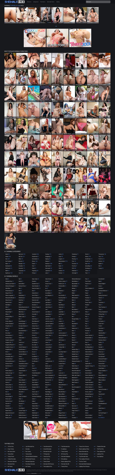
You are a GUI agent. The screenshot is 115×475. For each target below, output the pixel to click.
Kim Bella (61, 279)
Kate (46, 387)
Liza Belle (61, 356)
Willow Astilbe (102, 380)
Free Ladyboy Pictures (84, 459)
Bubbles (21, 333)
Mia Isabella (75, 283)
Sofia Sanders (89, 417)
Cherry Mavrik (23, 380)
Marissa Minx (62, 405)
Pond (87, 318)
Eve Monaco (35, 361)
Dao (33, 290)
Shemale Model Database (31, 456)
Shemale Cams (50, 1)
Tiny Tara (101, 316)
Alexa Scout (9, 300)
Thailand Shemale (101, 446)
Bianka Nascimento (24, 307)
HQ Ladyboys (64, 459)
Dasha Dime (35, 293)
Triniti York (101, 323)
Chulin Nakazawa (23, 389)
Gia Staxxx (35, 375)
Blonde (21, 261)
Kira (60, 288)
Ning (73, 389)
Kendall (47, 403)
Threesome (102, 254)
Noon (74, 396)
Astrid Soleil (9, 380)
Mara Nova (61, 389)
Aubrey (8, 382)
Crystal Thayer (23, 410)
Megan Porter (62, 413)
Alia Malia (8, 304)
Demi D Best (35, 295)
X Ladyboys (64, 449)
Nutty (74, 403)
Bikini (21, 258)
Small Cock (88, 258)
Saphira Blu (88, 363)
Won (99, 384)
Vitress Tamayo (103, 365)
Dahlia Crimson (23, 415)
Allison (8, 314)
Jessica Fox (48, 344)
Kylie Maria (62, 304)
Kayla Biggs (48, 391)
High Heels (48, 266)
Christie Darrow (23, 387)
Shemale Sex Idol (47, 451)
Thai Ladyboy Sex (101, 451)
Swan (100, 293)
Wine (100, 382)
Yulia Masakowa (102, 403)
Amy (7, 330)
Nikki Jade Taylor (76, 375)
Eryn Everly (35, 349)
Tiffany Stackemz (103, 311)
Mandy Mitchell (63, 384)
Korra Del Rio (62, 295)
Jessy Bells (48, 349)
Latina (61, 254)
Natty (74, 363)
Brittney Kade (22, 323)
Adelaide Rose (10, 281)
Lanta (61, 309)
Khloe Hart (48, 413)
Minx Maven (75, 309)
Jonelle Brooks (49, 361)
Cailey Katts (22, 337)
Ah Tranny (10, 466)
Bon (20, 318)
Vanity (100, 344)
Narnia (74, 344)
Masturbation (63, 261)
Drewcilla (35, 314)
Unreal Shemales (47, 449)
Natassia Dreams (77, 361)
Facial (34, 263)
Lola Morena (62, 361)
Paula (87, 293)
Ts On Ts (101, 258)
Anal (8, 254)
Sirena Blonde (88, 403)
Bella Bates (22, 295)
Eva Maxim (35, 356)
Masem (61, 408)
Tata (100, 300)
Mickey (74, 288)
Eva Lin (34, 354)
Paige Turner (75, 410)
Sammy (87, 356)
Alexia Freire (9, 302)
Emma (34, 330)
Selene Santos (89, 387)
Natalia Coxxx (76, 351)
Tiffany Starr (102, 314)
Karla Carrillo (49, 380)
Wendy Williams (102, 375)
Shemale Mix (34, 473)
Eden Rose (35, 318)
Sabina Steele (89, 351)
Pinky (87, 311)
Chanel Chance (23, 365)
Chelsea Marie (23, 375)
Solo (87, 263)
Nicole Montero (76, 373)
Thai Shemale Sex (65, 446)
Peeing (74, 256)
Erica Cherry (35, 337)
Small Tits (88, 261)
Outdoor (61, 270)
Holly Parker (35, 417)
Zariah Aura (101, 408)
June (46, 363)
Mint (73, 307)
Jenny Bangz (49, 340)
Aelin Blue (9, 288)
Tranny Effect (64, 466)
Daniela (34, 281)
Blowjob (22, 263)
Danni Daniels (36, 286)
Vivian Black (101, 368)
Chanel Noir (22, 368)
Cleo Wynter (22, 401)
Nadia (74, 326)
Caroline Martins (23, 354)
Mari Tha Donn (63, 398)
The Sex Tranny (82, 461)
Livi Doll (61, 354)
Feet (33, 266)
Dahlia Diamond (23, 417)
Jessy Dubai (48, 351)
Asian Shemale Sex (83, 451)
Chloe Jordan (22, 382)
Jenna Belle (48, 326)
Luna (60, 370)
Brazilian (22, 266)
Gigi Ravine (35, 380)
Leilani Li (61, 321)
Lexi (60, 330)
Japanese (48, 270)
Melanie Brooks (63, 417)
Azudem (8, 405)
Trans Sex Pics (46, 456)
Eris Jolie (35, 344)
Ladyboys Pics (100, 454)
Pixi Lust (87, 314)
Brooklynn (22, 328)
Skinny (88, 256)
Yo (100, 396)
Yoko (100, 398)
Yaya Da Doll (101, 394)
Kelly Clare (48, 398)
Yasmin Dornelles (103, 389)
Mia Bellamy (75, 281)
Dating (57, 1)
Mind (74, 302)
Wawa (100, 373)
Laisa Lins (62, 307)
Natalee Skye (75, 349)
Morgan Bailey (76, 318)
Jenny (47, 337)
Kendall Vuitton (49, 410)
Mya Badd (75, 323)
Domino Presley (36, 307)
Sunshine (101, 288)
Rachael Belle (89, 337)
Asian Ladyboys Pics (66, 461)
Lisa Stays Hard (63, 351)
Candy (21, 344)
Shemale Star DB (65, 464)
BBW (8, 270)
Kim (46, 417)
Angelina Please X (10, 344)
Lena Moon (62, 326)
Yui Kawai (101, 401)
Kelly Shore (48, 401)
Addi (7, 279)
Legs (61, 256)
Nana (73, 333)
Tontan (100, 318)
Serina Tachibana (90, 389)
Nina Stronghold (76, 387)
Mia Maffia (75, 286)
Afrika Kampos (10, 290)
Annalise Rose (9, 358)
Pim (86, 307)
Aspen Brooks (9, 377)
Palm (74, 413)
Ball (20, 279)
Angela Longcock (10, 340)
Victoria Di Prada (103, 358)
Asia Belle (8, 375)
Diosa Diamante (36, 302)
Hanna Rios (35, 403)
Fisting (34, 273)
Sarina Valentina (90, 375)
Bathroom (9, 268)
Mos (73, 321)
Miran (74, 314)
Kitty (60, 293)
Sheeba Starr (89, 396)
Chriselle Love (22, 384)
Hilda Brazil (35, 413)
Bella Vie (21, 302)
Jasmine (48, 316)
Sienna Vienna (89, 401)
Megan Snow (62, 415)
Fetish (34, 268)
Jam (46, 309)
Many (61, 387)
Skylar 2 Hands (89, 408)
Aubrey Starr (9, 387)
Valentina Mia (102, 333)
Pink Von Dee (88, 309)
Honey (47, 281)
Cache (21, 335)
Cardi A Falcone (23, 347)
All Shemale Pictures (30, 459)
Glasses (47, 261)
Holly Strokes (49, 279)
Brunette (22, 268)
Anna (7, 351)
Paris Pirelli (88, 281)
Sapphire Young (90, 365)
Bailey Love (9, 417)
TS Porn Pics (11, 446)
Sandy (87, 361)
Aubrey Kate (9, 384)
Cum (21, 273)
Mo (73, 316)
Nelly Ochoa (75, 365)
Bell (20, 290)
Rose (87, 342)
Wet (100, 266)
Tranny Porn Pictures (84, 446)
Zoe (100, 410)
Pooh (87, 321)
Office (61, 268)
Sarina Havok (88, 373)
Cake (20, 340)
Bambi (21, 281)
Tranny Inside (29, 454)
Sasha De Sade (89, 377)
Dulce (34, 316)
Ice (46, 288)
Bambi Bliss (22, 283)
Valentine (101, 335)
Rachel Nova (88, 340)
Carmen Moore (23, 351)
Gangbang (48, 256)
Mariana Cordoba (64, 403)
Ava (7, 391)
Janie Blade (48, 314)
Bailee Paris (9, 410)
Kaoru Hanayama (50, 375)
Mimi (74, 300)
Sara (87, 368)
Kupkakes (62, 300)
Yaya (100, 391)
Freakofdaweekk (36, 373)
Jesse (47, 342)
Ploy (87, 316)
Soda (86, 410)
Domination (35, 258)
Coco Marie (22, 408)
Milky (73, 293)
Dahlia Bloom (22, 413)
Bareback (9, 266)
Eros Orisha (35, 347)
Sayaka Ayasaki (89, 382)
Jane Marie (48, 311)
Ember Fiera (35, 326)
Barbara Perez (22, 286)
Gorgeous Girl (36, 387)
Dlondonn (35, 304)
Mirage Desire (76, 311)
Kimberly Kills (62, 286)
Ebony (34, 261)
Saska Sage (88, 380)
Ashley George (10, 373)
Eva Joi (34, 351)
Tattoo (87, 270)
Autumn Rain (9, 389)
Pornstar (75, 263)
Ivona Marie (48, 293)
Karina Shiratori (49, 377)
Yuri (99, 405)
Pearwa (87, 300)
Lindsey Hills (62, 347)
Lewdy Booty (62, 328)
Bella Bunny (22, 297)
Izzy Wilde (48, 300)
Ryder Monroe (89, 349)
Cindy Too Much (23, 396)
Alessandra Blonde (11, 297)
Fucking (48, 254)
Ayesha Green (9, 401)
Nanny (74, 337)
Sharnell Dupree (89, 394)
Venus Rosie (101, 354)
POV (74, 268)
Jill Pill (47, 354)
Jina (46, 356)
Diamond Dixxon (36, 297)
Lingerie (61, 258)
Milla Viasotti (75, 295)
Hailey (34, 401)
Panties (61, 273)
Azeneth (8, 403)
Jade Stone (48, 304)
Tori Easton (101, 321)
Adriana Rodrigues (10, 286)
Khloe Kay (48, 415)
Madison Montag (63, 377)
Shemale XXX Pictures (48, 464)
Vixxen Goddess (102, 370)
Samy (87, 358)
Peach (87, 295)
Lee (60, 316)
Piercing (75, 258)
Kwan (60, 302)
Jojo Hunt (48, 358)
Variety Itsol (101, 349)
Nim (73, 384)
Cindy (21, 394)
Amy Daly (8, 333)
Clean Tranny (46, 459)
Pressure (87, 328)
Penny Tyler (88, 302)
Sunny (100, 286)
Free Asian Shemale (30, 464)
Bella (20, 293)
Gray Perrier (35, 394)
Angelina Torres (10, 347)
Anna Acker (9, 354)
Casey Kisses (22, 361)
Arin (7, 368)
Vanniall (101, 347)
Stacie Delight (102, 283)
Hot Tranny (28, 466)
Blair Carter (22, 314)
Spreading (88, 266)
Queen (87, 333)
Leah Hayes (62, 314)
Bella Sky (21, 300)
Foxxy (34, 368)
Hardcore (48, 263)
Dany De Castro (36, 288)
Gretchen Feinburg (36, 396)
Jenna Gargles (49, 330)
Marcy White (62, 394)
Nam (74, 330)
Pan (73, 415)
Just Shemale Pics (30, 446)
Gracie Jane (35, 391)
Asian (8, 256)
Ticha (100, 309)
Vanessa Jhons (102, 340)
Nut (73, 401)
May (60, 410)
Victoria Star (101, 363)
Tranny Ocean (46, 461)
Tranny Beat (10, 454)
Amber (8, 318)
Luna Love (62, 373)
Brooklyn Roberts (23, 326)
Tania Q (101, 297)
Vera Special (101, 356)
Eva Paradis (35, 358)
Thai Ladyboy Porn (47, 466)
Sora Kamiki (101, 279)
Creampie (22, 270)
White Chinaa (102, 377)
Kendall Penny (49, 408)
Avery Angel (9, 396)
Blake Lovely (22, 316)
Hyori (47, 286)
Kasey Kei (48, 384)
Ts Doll (100, 326)
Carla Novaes (22, 349)
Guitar (34, 398)
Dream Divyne (36, 311)
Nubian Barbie (76, 398)
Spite (100, 281)
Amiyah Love (9, 326)
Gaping (48, 258)
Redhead (75, 270)
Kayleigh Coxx (49, 394)
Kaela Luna (48, 365)
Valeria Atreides (102, 337)
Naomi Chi (75, 342)
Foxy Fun (34, 370)
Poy (86, 326)
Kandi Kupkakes (49, 370)
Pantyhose (75, 254)
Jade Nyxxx (48, 302)
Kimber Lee (62, 283)
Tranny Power (11, 456)
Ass (8, 258)
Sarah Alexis (88, 370)
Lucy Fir (61, 368)
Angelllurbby (9, 349)
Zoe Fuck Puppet (103, 413)
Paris (87, 279)
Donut (34, 309)
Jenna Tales (48, 335)
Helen (34, 410)
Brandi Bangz (22, 321)
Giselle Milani (35, 384)
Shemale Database (65, 456)
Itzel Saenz (48, 290)
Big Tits (22, 256)
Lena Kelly (62, 323)
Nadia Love (75, 328)
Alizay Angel (9, 311)
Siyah (87, 405)
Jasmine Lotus (49, 321)
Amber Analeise (10, 323)
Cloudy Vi (21, 403)
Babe (8, 263)
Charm (21, 373)
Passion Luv (88, 283)
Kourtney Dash (63, 297)
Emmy (34, 335)
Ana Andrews (9, 335)
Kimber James (63, 281)
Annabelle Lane (10, 356)
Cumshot (35, 254)
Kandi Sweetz (49, 373)
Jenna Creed (49, 328)
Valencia (100, 330)
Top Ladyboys (100, 456)
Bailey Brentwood (10, 413)
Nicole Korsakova (76, 370)
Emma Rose (35, 333)
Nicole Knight (75, 368)
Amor (8, 328)
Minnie (74, 304)
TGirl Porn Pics (100, 449)
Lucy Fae (61, 365)
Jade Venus (48, 307)
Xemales (28, 449)
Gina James (35, 382)
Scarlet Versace (89, 384)
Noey (73, 394)
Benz (21, 304)
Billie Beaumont (23, 309)
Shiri (87, 398)
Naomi (74, 340)
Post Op (74, 266)
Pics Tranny (28, 451)
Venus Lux (101, 351)
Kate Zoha (48, 389)
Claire (21, 398)
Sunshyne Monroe (103, 290)
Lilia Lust (61, 337)
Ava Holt (8, 394)
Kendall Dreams (49, 405)
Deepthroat (35, 256)
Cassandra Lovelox (23, 363)
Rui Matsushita (89, 347)
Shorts (87, 254)
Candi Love (22, 342)
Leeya (61, 318)
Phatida (87, 304)
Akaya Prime (9, 293)
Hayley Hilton (35, 405)
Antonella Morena (10, 361)
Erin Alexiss (35, 342)
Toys (100, 256)
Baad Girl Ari (9, 408)
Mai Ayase (61, 380)
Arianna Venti (9, 363)
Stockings (88, 268)
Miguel (74, 290)
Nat (73, 347)
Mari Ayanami (63, 396)
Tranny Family (64, 451)
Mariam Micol (62, 401)
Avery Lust (9, 398)
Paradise (74, 417)
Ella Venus (35, 323)
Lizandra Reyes (63, 358)
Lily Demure (62, 344)
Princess (88, 330)
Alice (7, 307)
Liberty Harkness (63, 335)
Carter (21, 356)
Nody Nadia (75, 391)
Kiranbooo (61, 290)
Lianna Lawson (63, 333)
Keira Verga (49, 396)
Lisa (60, 349)
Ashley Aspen (9, 370)
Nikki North (75, 377)
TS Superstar (46, 454)
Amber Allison (9, 321)
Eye (33, 365)
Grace (34, 389)
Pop (86, 323)
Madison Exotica (63, 375)
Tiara (100, 304)
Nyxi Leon (75, 405)
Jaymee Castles (49, 323)
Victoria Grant (102, 361)
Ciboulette (22, 391)
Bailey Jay (9, 415)
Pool (74, 261)
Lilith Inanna (62, 340)
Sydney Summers (103, 295)
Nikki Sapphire (75, 380)
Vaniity (101, 342)
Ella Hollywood (35, 321)
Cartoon (21, 358)
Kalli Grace (48, 368)
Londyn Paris (62, 363)
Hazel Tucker (35, 408)
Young (100, 268)
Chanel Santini (23, 370)
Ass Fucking (9, 261)
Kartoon (47, 382)
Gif (33, 377)
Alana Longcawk (10, 295)
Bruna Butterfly (23, 330)
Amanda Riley (9, 316)
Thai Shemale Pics (47, 446)
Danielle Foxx (35, 283)
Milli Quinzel (75, 297)
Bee (20, 288)
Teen (87, 273)
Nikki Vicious (75, 382)
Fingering (35, 270)
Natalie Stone (75, 358)
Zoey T (100, 415)
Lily (60, 342)
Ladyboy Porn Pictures (84, 466)
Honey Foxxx (49, 283)
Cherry (21, 377)
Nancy (74, 335)
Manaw (61, 382)
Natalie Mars (75, 356)
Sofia (86, 413)
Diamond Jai (35, 300)
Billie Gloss (22, 311)
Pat (86, 286)
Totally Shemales (12, 459)
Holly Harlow (35, 415)
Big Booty (9, 273)
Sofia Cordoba (89, 415)
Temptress (101, 302)
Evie (33, 363)
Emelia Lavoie (35, 328)
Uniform (101, 261)
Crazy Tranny (11, 449)
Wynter (100, 387)
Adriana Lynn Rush (10, 283)
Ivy (46, 297)
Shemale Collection (12, 461)
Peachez (88, 297)
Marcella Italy (62, 391)
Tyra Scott (101, 328)
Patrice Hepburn (89, 288)
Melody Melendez (76, 279)
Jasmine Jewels (50, 318)
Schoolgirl (75, 273)
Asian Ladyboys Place (84, 449)
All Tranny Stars (11, 451)
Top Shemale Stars (83, 456)
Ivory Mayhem (49, 295)
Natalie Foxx (75, 354)
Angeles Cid (9, 342)
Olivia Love (75, 408)
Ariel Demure (9, 365)
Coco (21, 405)
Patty (87, 290)
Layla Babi (62, 311)
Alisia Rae (8, 309)
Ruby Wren (88, 344)
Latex (47, 273)
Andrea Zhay (9, 337)
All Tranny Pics (64, 454)
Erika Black (35, 340)
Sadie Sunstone (89, 354)
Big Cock (22, 254)
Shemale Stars (11, 464)
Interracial (48, 268)
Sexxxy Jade (88, 391)
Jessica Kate (48, 347)
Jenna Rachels (49, 333)
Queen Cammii (89, 335)
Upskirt (100, 263)
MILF (60, 263)
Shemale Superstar (30, 461)
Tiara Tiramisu (102, 307)
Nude (61, 266)
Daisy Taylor (35, 279)
